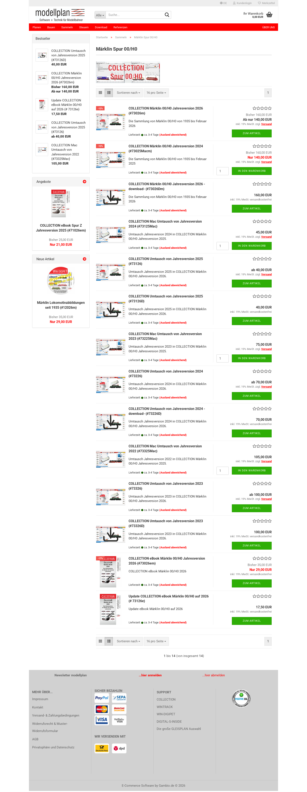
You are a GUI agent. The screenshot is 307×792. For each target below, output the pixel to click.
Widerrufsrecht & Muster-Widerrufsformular (49, 728)
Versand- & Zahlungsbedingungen (55, 716)
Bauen (51, 27)
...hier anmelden (150, 676)
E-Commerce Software (138, 787)
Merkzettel (266, 3)
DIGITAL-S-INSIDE (169, 723)
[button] (223, 3)
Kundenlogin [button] (242, 3)
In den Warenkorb (252, 172)
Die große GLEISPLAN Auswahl (179, 730)
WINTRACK (165, 708)
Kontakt (37, 708)
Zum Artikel (252, 134)
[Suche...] (100, 15)
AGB (35, 740)
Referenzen (120, 27)
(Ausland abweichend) (173, 135)
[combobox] (128, 94)
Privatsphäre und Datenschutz (53, 748)
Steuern (84, 27)
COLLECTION (166, 700)
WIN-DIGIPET (166, 715)
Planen (37, 27)
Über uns (268, 27)
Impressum (40, 700)
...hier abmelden (213, 676)
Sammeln (67, 27)
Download (101, 27)
